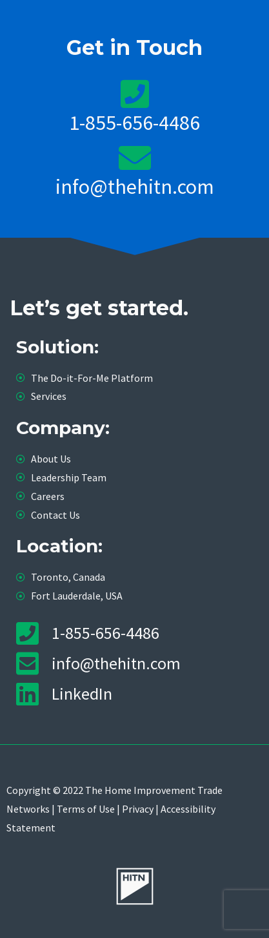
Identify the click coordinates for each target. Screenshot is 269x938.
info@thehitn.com (134, 187)
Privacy (138, 808)
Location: (59, 546)
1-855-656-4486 (134, 123)
